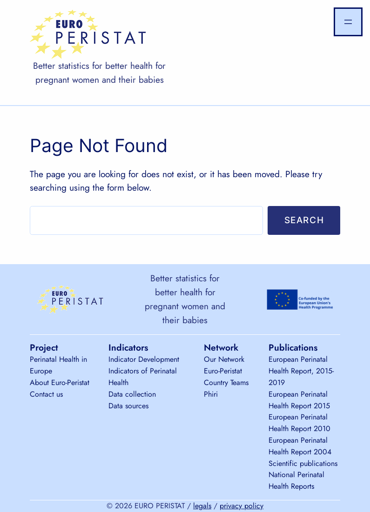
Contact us (46, 394)
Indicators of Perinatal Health (142, 377)
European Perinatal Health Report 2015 (299, 400)
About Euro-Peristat (59, 382)
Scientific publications (303, 463)
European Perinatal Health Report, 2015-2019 (301, 371)
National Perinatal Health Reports (296, 480)
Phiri (211, 394)
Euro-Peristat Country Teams (226, 377)
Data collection (132, 394)
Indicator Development (143, 359)
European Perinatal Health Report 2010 (299, 423)
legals (202, 505)
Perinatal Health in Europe (58, 365)
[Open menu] (348, 21)
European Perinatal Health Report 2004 (300, 446)
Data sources (128, 405)
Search (304, 220)
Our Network (224, 359)
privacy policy (241, 505)
